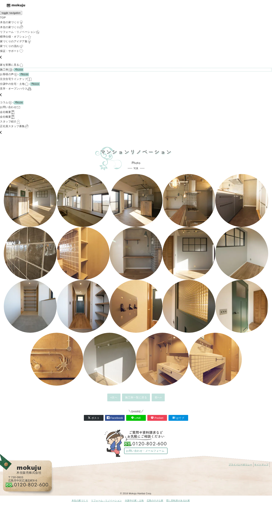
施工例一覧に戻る (136, 397)
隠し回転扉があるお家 (178, 500)
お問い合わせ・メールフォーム (145, 450)
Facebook (115, 417)
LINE (136, 417)
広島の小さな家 (155, 500)
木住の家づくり (80, 500)
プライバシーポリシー (240, 464)
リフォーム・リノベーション (106, 500)
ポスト (94, 417)
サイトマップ (261, 464)
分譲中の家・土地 (134, 500)
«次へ (113, 397)
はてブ (178, 417)
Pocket (157, 417)
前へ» (158, 397)
